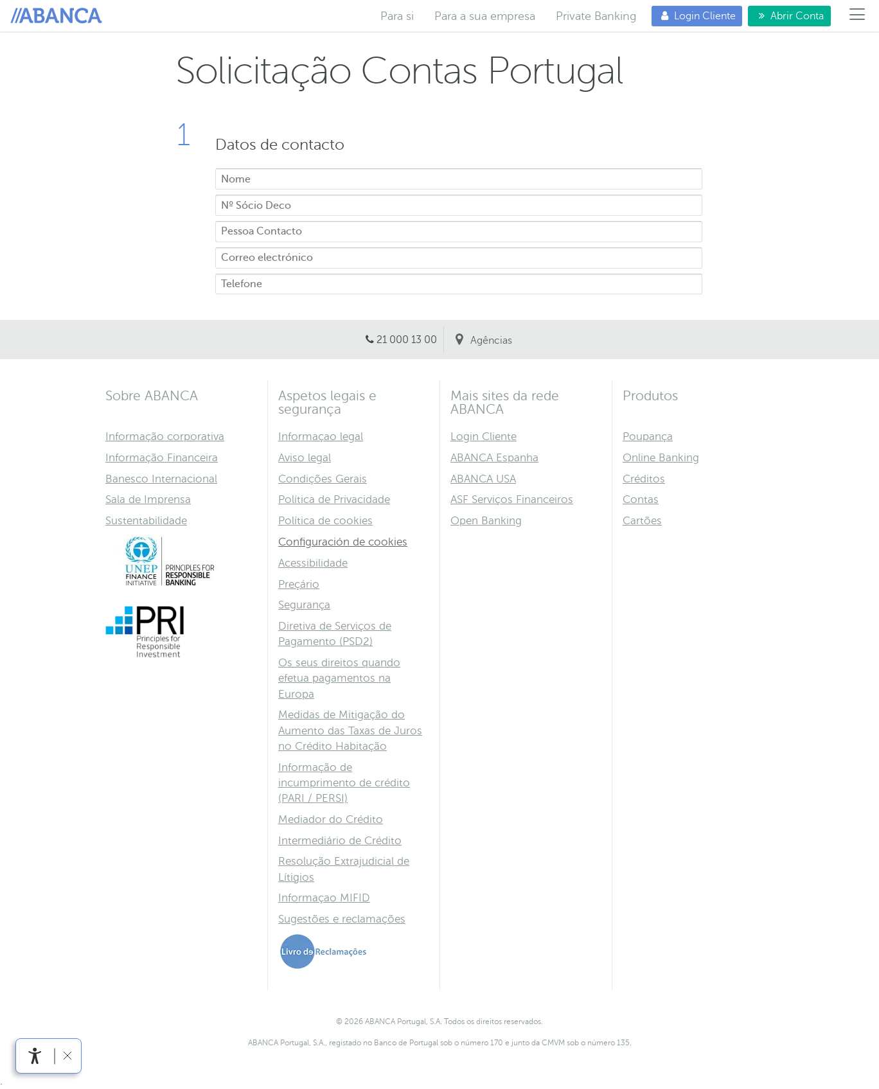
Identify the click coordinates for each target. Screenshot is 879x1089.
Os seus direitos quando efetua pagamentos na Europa (339, 678)
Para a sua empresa (484, 16)
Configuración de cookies (342, 542)
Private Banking (596, 16)
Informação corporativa (164, 436)
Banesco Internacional (161, 479)
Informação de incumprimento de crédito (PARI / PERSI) (344, 782)
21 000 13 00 (407, 340)
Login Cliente (694, 16)
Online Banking (661, 458)
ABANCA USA (483, 479)
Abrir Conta (786, 16)
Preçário (298, 584)
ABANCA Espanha (494, 458)
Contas (641, 499)
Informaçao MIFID (324, 898)
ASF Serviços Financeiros (511, 499)
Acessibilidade (313, 563)
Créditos (644, 479)
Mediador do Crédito (330, 819)
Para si (58, 16)
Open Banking (486, 521)
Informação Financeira (161, 458)
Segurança (304, 605)
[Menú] (857, 16)
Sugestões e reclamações (341, 919)
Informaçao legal (320, 436)
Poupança (648, 436)
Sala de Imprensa (148, 499)
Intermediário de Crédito (340, 841)
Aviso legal (304, 458)
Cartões (642, 521)
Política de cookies (325, 521)
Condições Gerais (322, 479)
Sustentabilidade (146, 521)
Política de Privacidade (334, 499)
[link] (35, 1056)
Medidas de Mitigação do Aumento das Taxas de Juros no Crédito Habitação (350, 730)
